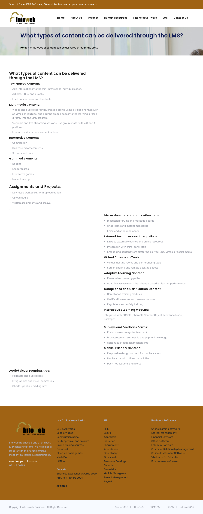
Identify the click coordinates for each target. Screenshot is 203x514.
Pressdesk (62, 449)
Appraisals (110, 436)
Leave (107, 432)
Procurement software (164, 461)
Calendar (109, 465)
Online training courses (70, 445)
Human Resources (115, 17)
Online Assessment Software (168, 453)
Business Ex (64, 473)
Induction (109, 441)
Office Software (160, 441)
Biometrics (110, 469)
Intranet (93, 17)
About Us (76, 17)
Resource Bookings (115, 461)
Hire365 (139, 507)
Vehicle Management (116, 473)
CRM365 (155, 507)
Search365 (121, 507)
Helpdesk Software (162, 445)
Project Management (116, 477)
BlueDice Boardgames (69, 453)
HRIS (106, 428)
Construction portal (68, 436)
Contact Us (181, 17)
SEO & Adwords (66, 428)
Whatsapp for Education (165, 457)
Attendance (111, 449)
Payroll (108, 481)
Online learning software (165, 428)
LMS (165, 17)
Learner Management (163, 432)
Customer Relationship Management (172, 449)
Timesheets (110, 457)
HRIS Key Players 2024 (70, 477)
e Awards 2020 (88, 473)
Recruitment (111, 445)
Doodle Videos (65, 432)
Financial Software (145, 17)
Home (61, 17)
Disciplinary (111, 453)
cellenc (75, 473)
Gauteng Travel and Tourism (73, 441)
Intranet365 (187, 507)
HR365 (170, 507)
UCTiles (61, 461)
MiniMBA (62, 457)
